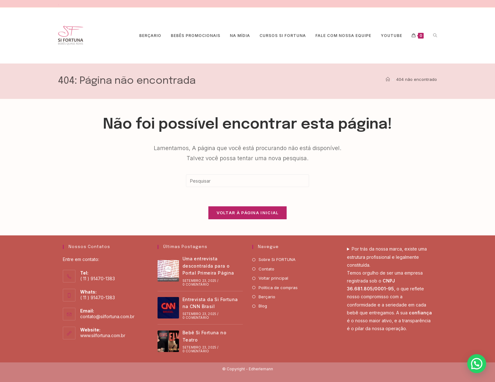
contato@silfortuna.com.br (107, 316)
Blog (263, 305)
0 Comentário (195, 284)
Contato (266, 268)
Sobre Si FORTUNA (277, 259)
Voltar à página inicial (248, 212)
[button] (476, 363)
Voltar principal (273, 278)
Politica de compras (278, 287)
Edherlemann (261, 369)
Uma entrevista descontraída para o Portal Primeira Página (208, 266)
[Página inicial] (388, 79)
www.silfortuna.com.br (102, 335)
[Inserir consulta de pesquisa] (247, 180)
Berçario (267, 296)
